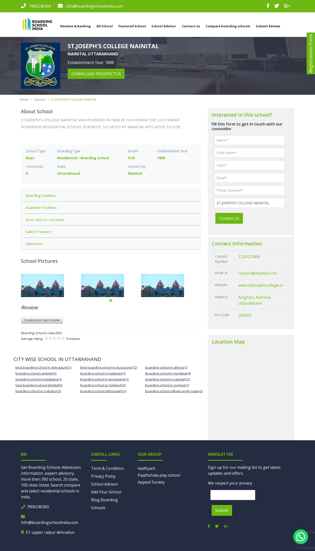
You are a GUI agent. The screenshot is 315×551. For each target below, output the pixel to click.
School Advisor (163, 26)
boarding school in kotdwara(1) (39, 379)
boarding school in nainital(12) (167, 379)
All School (104, 26)
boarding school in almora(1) (166, 367)
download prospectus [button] (96, 74)
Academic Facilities (41, 207)
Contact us (191, 26)
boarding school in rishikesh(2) (103, 385)
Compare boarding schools (228, 26)
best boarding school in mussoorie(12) (108, 367)
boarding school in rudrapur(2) (38, 391)
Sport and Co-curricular (45, 219)
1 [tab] (110, 300)
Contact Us (229, 218)
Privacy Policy (103, 476)
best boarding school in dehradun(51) (43, 367)
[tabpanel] (51, 285)
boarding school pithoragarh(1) (103, 391)
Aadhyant (146, 468)
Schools (40, 99)
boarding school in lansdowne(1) (104, 379)
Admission (34, 243)
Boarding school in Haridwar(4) (168, 373)
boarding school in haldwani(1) (103, 373)
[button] (300, 536)
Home (24, 99)
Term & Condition (107, 468)
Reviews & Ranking (75, 26)
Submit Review (268, 26)
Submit (221, 510)
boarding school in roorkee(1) (167, 385)
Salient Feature (38, 231)
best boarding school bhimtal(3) (39, 385)
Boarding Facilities (41, 195)
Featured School (132, 26)
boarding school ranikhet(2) (36, 373)
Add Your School (106, 492)
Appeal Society (151, 482)
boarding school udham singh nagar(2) (174, 391)
